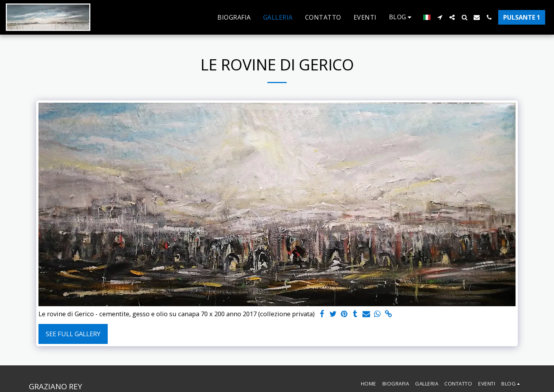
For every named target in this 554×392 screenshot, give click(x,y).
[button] (401, 17)
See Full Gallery (73, 333)
